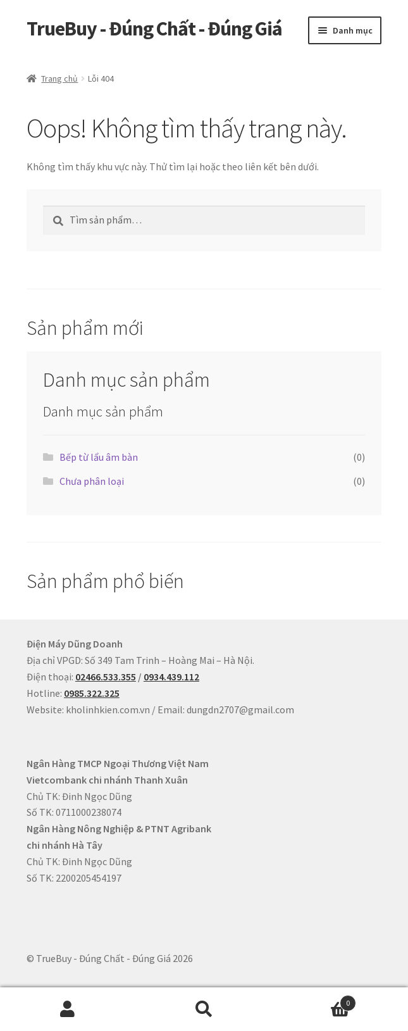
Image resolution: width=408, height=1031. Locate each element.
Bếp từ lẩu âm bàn (98, 457)
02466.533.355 (105, 676)
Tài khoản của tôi (68, 1009)
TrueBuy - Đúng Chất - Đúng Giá (154, 28)
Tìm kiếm (204, 1009)
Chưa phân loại (91, 481)
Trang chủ (59, 78)
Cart (314, 1000)
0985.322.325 (92, 693)
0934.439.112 (171, 676)
